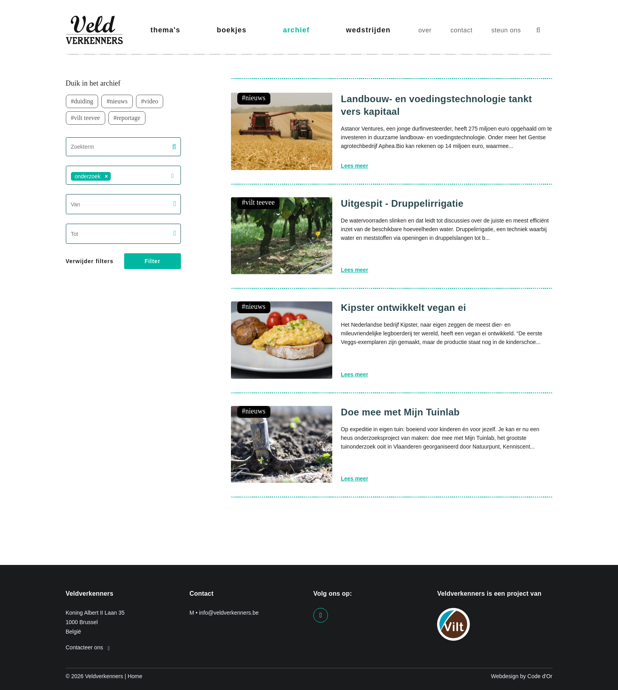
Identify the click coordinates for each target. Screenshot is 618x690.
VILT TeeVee (87, 117)
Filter (152, 261)
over (425, 30)
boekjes (231, 30)
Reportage (128, 117)
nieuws (118, 101)
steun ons (506, 30)
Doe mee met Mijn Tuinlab (400, 412)
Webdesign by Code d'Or (522, 676)
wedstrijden (368, 30)
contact (461, 30)
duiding (83, 101)
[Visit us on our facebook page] (320, 615)
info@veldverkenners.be (229, 613)
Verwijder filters (90, 261)
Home (135, 676)
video (151, 101)
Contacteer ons (88, 647)
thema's (166, 30)
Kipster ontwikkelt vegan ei (403, 307)
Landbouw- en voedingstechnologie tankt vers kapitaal (436, 105)
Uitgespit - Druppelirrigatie (402, 203)
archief (296, 30)
